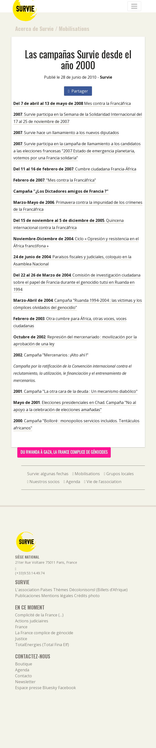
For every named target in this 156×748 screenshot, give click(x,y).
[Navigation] (134, 6)
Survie (106, 77)
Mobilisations (74, 28)
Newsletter (25, 681)
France (21, 627)
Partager (78, 91)
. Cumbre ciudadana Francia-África (74, 169)
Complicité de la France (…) (39, 615)
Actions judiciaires (31, 621)
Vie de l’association (102, 481)
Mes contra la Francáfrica (72, 103)
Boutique (23, 664)
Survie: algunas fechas (47, 473)
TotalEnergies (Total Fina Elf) (42, 644)
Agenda (72, 481)
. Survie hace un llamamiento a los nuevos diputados (66, 132)
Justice (21, 638)
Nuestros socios (43, 481)
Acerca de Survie (34, 28)
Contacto (23, 675)
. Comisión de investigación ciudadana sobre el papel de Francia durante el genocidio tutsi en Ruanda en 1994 (76, 282)
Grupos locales (119, 473)
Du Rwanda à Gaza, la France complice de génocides (64, 452)
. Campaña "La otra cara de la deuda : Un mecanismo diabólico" (75, 391)
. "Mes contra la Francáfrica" (54, 180)
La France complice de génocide (44, 632)
